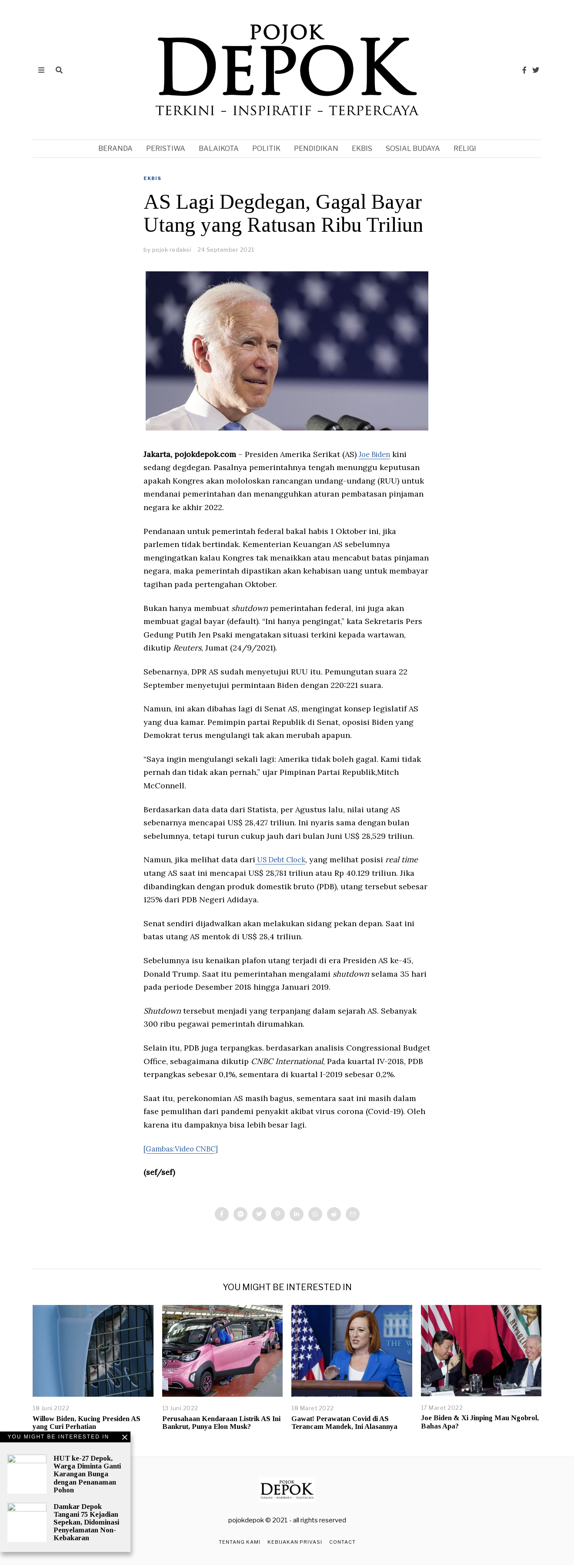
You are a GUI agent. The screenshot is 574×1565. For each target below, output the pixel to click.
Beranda (115, 148)
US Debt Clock (283, 859)
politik (266, 148)
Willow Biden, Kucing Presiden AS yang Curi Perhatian (86, 1423)
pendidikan (316, 148)
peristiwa (165, 148)
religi (465, 148)
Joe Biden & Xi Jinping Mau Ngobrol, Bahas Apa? (480, 1422)
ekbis (362, 148)
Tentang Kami (239, 1542)
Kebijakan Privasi (294, 1542)
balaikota (219, 148)
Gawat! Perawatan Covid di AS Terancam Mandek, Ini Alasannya (344, 1423)
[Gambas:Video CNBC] (185, 1149)
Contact (342, 1542)
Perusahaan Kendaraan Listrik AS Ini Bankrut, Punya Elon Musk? (221, 1423)
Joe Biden (376, 454)
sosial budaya (413, 148)
